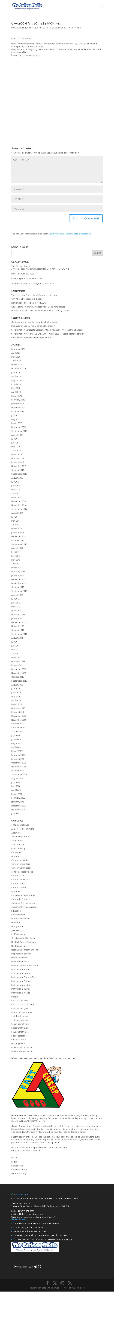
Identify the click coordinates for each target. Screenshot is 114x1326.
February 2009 (18, 755)
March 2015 (16, 497)
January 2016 (17, 462)
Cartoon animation (20, 860)
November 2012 (18, 583)
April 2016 (16, 450)
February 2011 (18, 661)
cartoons (15, 891)
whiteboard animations (22, 1051)
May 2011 (15, 649)
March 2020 (16, 364)
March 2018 (16, 396)
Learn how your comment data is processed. (70, 233)
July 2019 (15, 372)
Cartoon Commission (21, 868)
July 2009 (15, 735)
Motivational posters (21, 985)
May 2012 (15, 606)
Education (16, 911)
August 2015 (17, 478)
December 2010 (18, 669)
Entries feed (17, 1165)
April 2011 (16, 653)
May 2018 (15, 388)
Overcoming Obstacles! (41, 337)
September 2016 (19, 431)
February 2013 (18, 571)
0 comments (75, 27)
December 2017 (18, 407)
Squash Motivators (20, 1032)
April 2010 (16, 700)
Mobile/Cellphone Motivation (25, 965)
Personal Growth (19, 1000)
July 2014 (15, 517)
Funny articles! (18, 926)
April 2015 (16, 493)
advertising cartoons (21, 836)
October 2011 (17, 630)
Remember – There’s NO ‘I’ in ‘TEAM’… (28, 303)
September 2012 (19, 591)
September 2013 (19, 544)
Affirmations (17, 840)
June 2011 (16, 645)
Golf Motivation (18, 934)
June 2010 (16, 692)
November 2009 (18, 720)
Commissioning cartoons (23, 895)
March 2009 (16, 751)
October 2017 (17, 411)
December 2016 (18, 427)
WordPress (79, 1322)
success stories (18, 1039)
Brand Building (18, 848)
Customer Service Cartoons (24, 907)
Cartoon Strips (18, 883)
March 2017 (16, 423)
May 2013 (15, 560)
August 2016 (17, 435)
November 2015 (18, 466)
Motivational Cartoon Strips (24, 977)
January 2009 (17, 759)
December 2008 (18, 762)
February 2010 (18, 708)
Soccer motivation (19, 1028)
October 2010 (17, 677)
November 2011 (18, 626)
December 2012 (18, 579)
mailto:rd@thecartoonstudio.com (27, 278)
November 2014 (18, 505)
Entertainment (18, 914)
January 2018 (17, 403)
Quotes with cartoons (21, 1012)
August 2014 (17, 513)
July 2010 (15, 688)
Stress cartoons (19, 1035)
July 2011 (15, 641)
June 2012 (16, 602)
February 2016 (18, 458)
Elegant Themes (50, 1322)
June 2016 (16, 442)
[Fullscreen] (98, 1301)
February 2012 (18, 614)
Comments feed (19, 1169)
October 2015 (17, 470)
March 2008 (16, 794)
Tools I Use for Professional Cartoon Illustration (34, 295)
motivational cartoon (21, 973)
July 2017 (15, 415)
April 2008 (16, 790)
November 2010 (18, 673)
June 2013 (16, 556)
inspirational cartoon (21, 953)
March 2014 (16, 528)
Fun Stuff (15, 922)
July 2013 (15, 552)
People (14, 996)
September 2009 (19, 727)
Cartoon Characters (20, 864)
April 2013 (16, 563)
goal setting (16, 930)
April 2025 (16, 353)
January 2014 (17, 532)
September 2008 (19, 774)
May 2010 (15, 696)
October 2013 (17, 540)
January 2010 (17, 712)
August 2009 (17, 731)
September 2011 (19, 634)
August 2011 (17, 638)
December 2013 (18, 536)
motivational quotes (20, 989)
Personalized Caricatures (23, 1004)
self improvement (19, 1020)
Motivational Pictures (21, 981)
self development (19, 1016)
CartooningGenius (23, 27)
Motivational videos (20, 992)
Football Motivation (20, 918)
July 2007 (15, 813)
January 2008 (17, 801)
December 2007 (18, 805)
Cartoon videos (58, 27)
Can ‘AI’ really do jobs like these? (26, 299)
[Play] (15, 1301)
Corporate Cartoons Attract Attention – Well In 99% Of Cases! (54, 330)
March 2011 (16, 657)
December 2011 (18, 622)
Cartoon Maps (18, 875)
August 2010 (17, 684)
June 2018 (16, 384)
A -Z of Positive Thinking (22, 829)
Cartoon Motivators (20, 879)
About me (16, 832)
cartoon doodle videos (22, 872)
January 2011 (17, 665)
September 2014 (19, 509)
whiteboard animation (22, 1047)
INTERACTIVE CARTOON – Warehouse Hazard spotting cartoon (40, 310)
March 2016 (16, 454)
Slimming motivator (20, 1024)
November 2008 (18, 766)
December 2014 (18, 501)
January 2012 (17, 618)
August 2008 (17, 778)
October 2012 (17, 587)
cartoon (15, 856)
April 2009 (16, 747)
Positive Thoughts (19, 1008)
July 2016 (15, 438)
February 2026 (18, 349)
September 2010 (19, 681)
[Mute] (93, 1301)
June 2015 (16, 485)
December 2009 (18, 716)
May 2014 (15, 521)
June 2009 (16, 739)
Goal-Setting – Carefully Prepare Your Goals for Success (38, 306)
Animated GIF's (18, 844)
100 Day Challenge (20, 825)
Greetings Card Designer (23, 938)
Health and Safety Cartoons (24, 949)
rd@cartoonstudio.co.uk (29, 1150)
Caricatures (16, 852)
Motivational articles (21, 969)
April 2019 (16, 376)
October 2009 (17, 723)
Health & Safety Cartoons (23, 942)
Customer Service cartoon (23, 903)
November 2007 (18, 809)
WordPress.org (18, 1173)
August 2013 (17, 548)
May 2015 (15, 489)
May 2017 (15, 419)
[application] (57, 1278)
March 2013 (16, 567)
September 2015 (19, 474)
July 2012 (15, 598)
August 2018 (17, 380)
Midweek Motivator (20, 961)
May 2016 (15, 446)
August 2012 (17, 595)
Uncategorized (18, 1043)
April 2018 (16, 392)
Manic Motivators (19, 957)
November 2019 (18, 368)
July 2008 (15, 782)
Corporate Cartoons (20, 899)
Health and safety (20, 946)
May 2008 (15, 786)
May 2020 (15, 357)
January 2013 (17, 575)
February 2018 (18, 399)
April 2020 (16, 360)
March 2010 (16, 704)
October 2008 (17, 770)
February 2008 (18, 798)
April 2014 (16, 524)
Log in (14, 1161)
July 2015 (15, 481)
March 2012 (16, 610)
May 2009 (15, 743)
